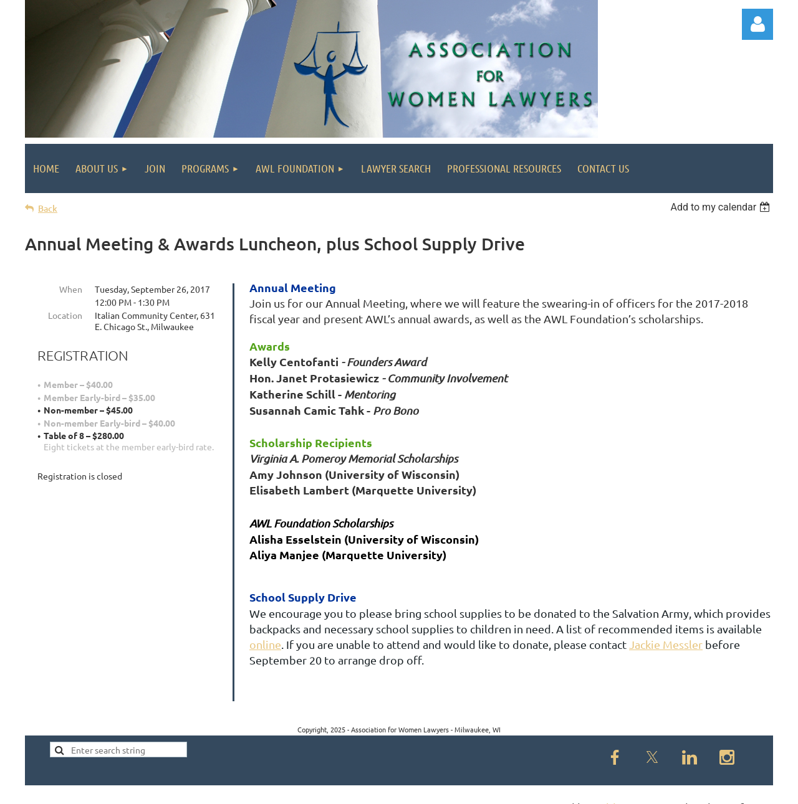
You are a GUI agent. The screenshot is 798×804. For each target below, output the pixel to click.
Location (65, 315)
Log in (757, 24)
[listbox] (721, 207)
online (265, 644)
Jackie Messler (666, 644)
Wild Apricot (624, 788)
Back (47, 208)
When (70, 289)
